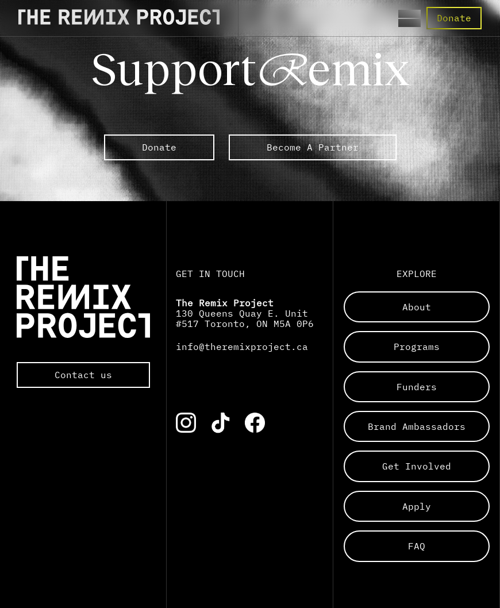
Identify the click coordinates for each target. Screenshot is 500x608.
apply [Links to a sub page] (416, 506)
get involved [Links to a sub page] (416, 466)
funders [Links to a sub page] (417, 386)
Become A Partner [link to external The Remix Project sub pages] (313, 147)
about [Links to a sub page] (416, 307)
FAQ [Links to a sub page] (416, 546)
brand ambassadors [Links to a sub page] (417, 426)
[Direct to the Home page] (119, 21)
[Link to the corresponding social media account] (186, 422)
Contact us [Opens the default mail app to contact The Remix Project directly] (83, 374)
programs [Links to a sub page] (417, 346)
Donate (454, 18)
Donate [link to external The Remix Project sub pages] (159, 147)
